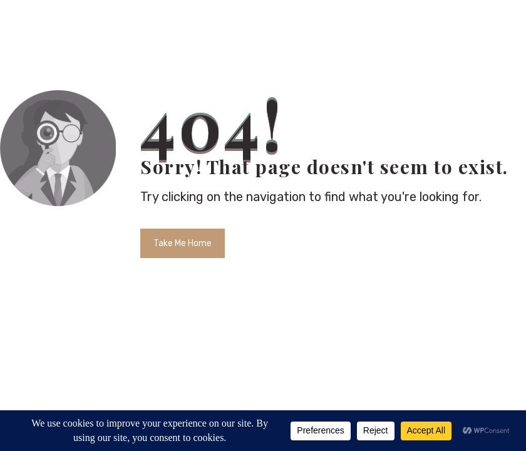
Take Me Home (182, 243)
